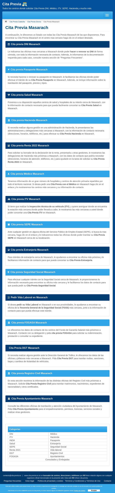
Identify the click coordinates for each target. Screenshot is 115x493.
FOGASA (13, 456)
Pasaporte (55, 440)
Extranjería (55, 443)
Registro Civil (56, 453)
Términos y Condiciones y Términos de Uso (82, 481)
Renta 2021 (14, 450)
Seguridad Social (58, 447)
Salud (12, 443)
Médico (53, 434)
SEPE (12, 447)
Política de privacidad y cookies (50, 481)
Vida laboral (56, 450)
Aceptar (94, 490)
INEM (12, 440)
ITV (11, 437)
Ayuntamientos (57, 456)
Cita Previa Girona (34, 22)
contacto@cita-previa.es (12, 475)
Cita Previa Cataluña (17, 22)
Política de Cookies (79, 490)
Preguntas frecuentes (12, 481)
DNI (11, 434)
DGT (11, 453)
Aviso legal (29, 481)
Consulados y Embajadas (57, 459)
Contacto (107, 481)
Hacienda (54, 437)
